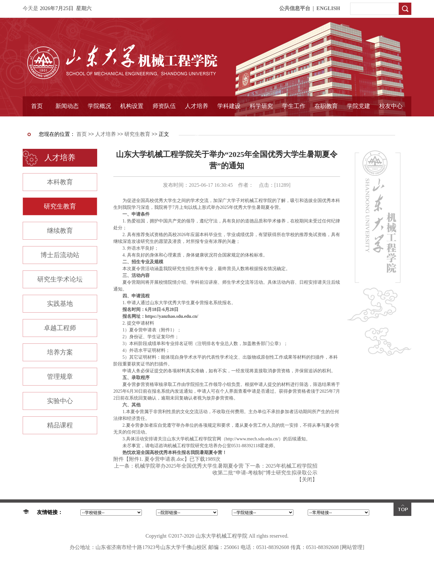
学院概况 (99, 106)
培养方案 (60, 352)
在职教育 (326, 106)
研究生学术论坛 (60, 279)
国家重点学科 (229, 122)
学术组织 (132, 122)
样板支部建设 (358, 122)
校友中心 (391, 106)
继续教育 (60, 230)
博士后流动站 (59, 254)
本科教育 (60, 181)
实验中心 (60, 400)
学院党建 (358, 106)
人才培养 (196, 106)
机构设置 (131, 106)
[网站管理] (352, 547)
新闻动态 (67, 106)
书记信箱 (99, 122)
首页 (37, 106)
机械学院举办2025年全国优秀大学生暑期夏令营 (189, 466)
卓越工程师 (60, 327)
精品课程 (196, 122)
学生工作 (293, 106)
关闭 (307, 479)
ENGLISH (328, 8)
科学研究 (261, 106)
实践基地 (60, 303)
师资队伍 (164, 106)
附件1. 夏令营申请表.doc (156, 459)
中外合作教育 (326, 122)
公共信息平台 (294, 8)
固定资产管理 (261, 122)
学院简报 (67, 122)
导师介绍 (164, 122)
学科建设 (229, 106)
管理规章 (60, 376)
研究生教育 (137, 134)
